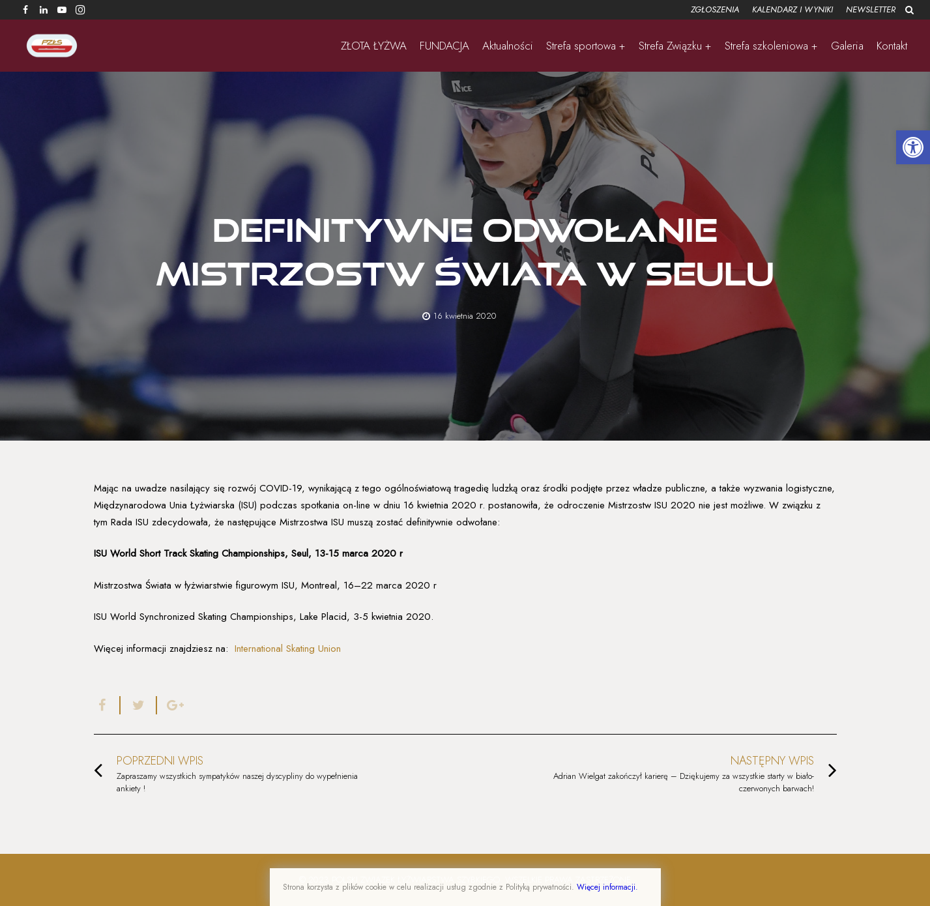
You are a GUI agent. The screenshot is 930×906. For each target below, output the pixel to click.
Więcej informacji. (607, 887)
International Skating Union (288, 648)
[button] (913, 147)
